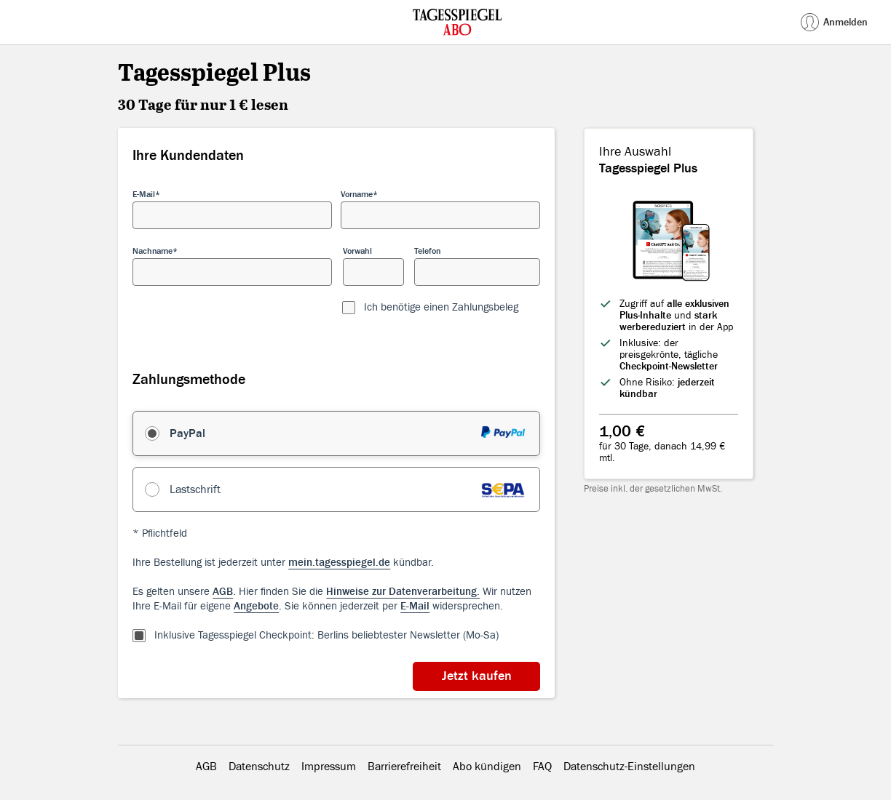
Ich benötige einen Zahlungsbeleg (441, 307)
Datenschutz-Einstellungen (629, 766)
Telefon (427, 251)
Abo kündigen (487, 766)
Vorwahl (357, 251)
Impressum (328, 766)
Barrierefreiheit (404, 766)
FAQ (542, 766)
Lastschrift (195, 489)
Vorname (357, 194)
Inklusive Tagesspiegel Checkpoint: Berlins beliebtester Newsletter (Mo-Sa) (326, 635)
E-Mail (143, 194)
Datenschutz (259, 766)
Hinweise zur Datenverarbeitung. (403, 591)
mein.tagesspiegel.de (339, 562)
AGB (206, 766)
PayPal (187, 433)
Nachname (152, 251)
